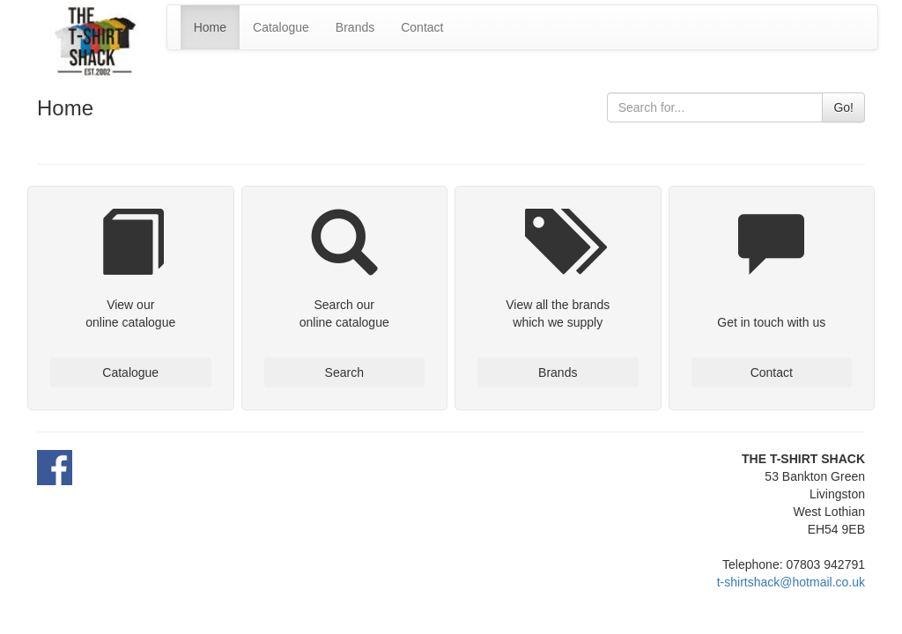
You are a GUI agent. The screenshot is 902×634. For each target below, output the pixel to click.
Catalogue (281, 27)
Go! (843, 107)
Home (210, 27)
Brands (355, 27)
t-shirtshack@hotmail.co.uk (791, 582)
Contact (422, 27)
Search (344, 372)
